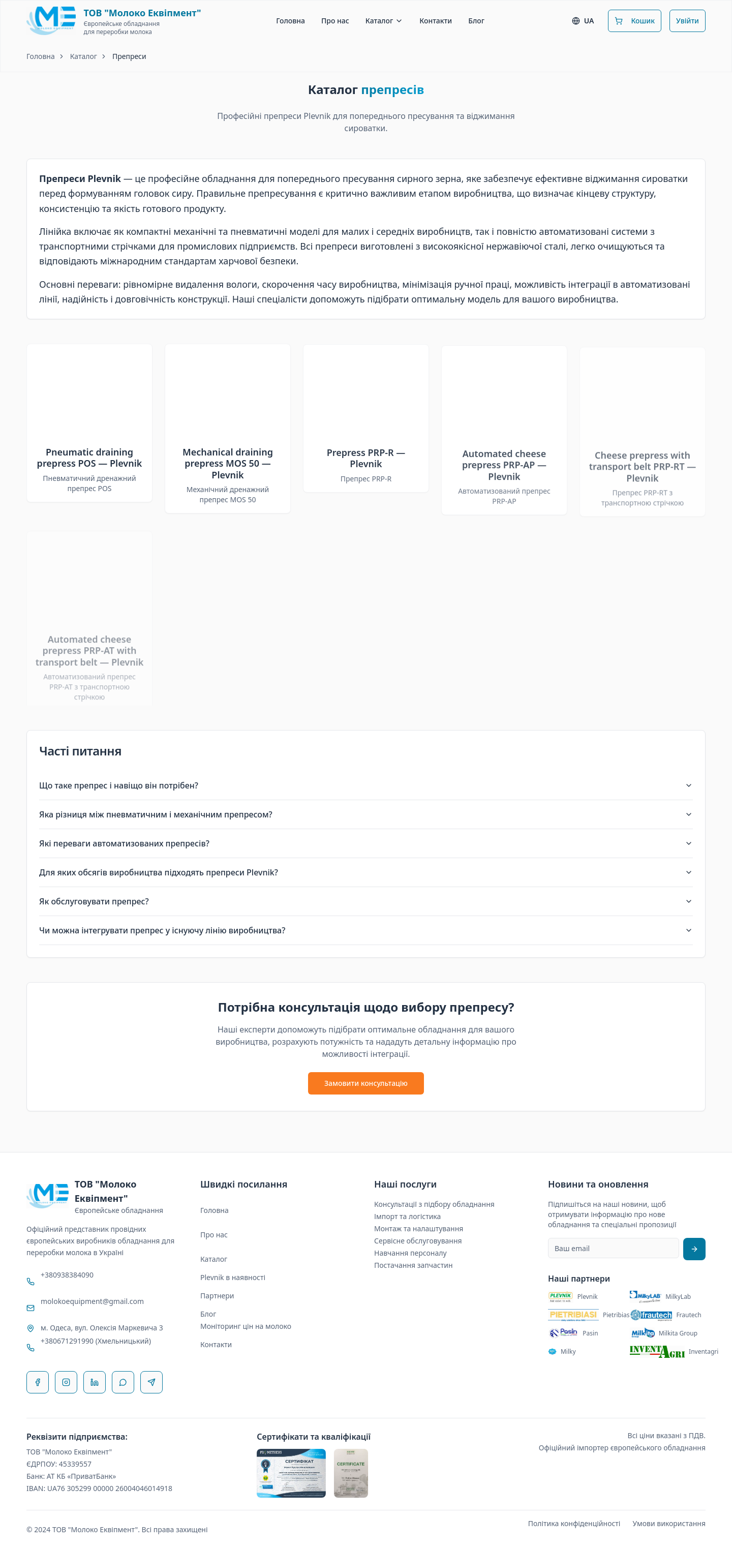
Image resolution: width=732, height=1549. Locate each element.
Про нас (335, 20)
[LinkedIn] (94, 1382)
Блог (476, 20)
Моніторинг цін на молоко (245, 1326)
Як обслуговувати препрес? (366, 901)
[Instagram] (66, 1382)
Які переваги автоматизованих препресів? (366, 843)
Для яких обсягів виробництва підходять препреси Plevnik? (366, 872)
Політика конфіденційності (574, 1523)
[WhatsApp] (123, 1382)
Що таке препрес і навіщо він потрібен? (366, 785)
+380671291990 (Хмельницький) (96, 1341)
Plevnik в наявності (232, 1277)
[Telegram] (151, 1382)
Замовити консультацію (366, 1083)
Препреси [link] (129, 56)
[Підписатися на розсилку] (694, 1249)
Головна (290, 20)
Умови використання (669, 1523)
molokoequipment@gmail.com (92, 1301)
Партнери (217, 1295)
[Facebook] (37, 1382)
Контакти (435, 20)
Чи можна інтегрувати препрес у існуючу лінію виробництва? (366, 930)
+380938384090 (67, 1275)
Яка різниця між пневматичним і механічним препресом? (366, 814)
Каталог (384, 20)
